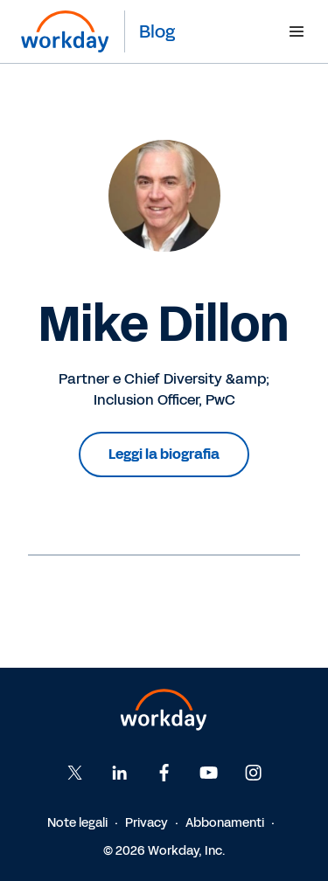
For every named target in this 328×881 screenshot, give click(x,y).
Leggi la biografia (164, 454)
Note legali (77, 823)
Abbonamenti (224, 823)
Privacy (146, 823)
